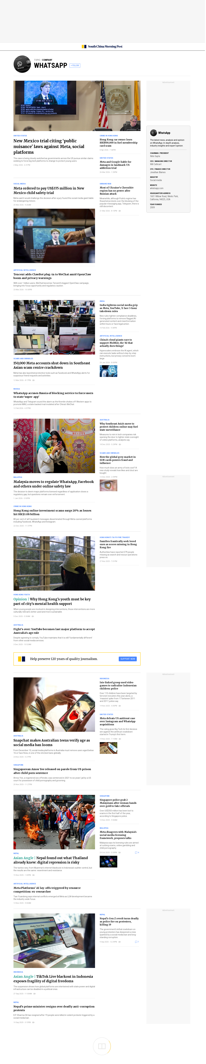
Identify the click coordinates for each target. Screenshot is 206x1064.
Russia (16, 389)
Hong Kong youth (21, 595)
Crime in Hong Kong (109, 136)
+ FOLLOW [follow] (75, 65)
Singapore (18, 765)
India (102, 301)
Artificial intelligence (24, 270)
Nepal (16, 853)
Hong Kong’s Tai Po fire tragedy (115, 537)
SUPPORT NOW (127, 658)
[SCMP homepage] (102, 46)
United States (20, 136)
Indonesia (104, 678)
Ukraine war (105, 184)
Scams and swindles (23, 358)
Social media (19, 184)
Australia (104, 420)
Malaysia (17, 477)
